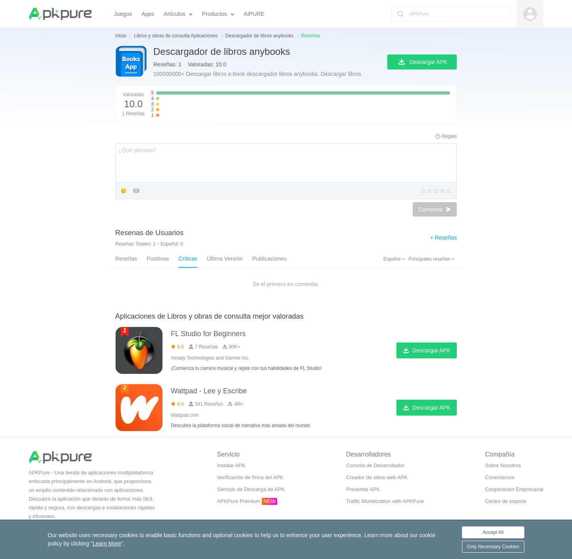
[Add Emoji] (123, 191)
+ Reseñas (443, 237)
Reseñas (126, 258)
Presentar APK (363, 489)
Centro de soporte (505, 501)
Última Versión (225, 258)
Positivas (158, 258)
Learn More (107, 543)
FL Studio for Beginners (208, 334)
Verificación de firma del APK (250, 477)
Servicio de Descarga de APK (251, 489)
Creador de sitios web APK (377, 477)
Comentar (435, 209)
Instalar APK (231, 465)
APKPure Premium (238, 501)
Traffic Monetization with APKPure (385, 501)
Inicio (120, 36)
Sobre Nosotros (503, 465)
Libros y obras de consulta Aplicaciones (176, 36)
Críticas (187, 258)
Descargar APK (426, 350)
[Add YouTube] (136, 191)
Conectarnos (499, 477)
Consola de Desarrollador (375, 465)
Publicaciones (269, 258)
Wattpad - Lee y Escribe (209, 391)
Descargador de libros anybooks (260, 36)
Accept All (493, 532)
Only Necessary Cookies (493, 546)
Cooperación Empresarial (514, 489)
